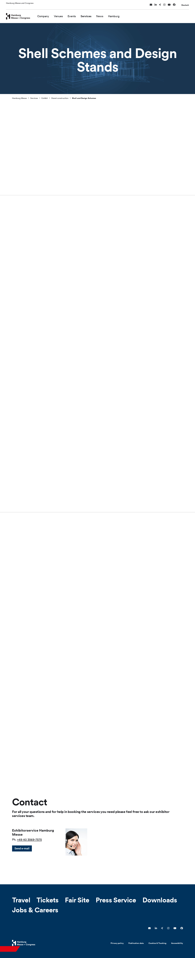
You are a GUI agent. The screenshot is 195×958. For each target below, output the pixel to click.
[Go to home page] (21, 14)
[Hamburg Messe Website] (23, 943)
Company (50, 14)
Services (92, 14)
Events (78, 14)
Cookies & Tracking (157, 943)
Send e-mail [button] (21, 848)
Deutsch (185, 3)
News (106, 14)
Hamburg (120, 14)
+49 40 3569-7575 (29, 839)
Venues (65, 14)
